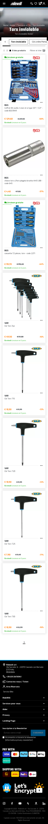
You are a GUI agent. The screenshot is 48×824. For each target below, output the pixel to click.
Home (5, 25)
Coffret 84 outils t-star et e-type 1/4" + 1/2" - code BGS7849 (23, 109)
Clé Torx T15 (9, 398)
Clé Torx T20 (9, 471)
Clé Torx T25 (9, 544)
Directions (10, 672)
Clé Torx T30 (9, 616)
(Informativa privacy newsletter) (19, 740)
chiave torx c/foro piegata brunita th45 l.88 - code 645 (23, 182)
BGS (6, 105)
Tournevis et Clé (24, 25)
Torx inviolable (39, 25)
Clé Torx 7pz (9, 326)
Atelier (12, 25)
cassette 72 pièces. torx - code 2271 (19, 253)
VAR (6, 323)
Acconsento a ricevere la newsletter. (20, 738)
